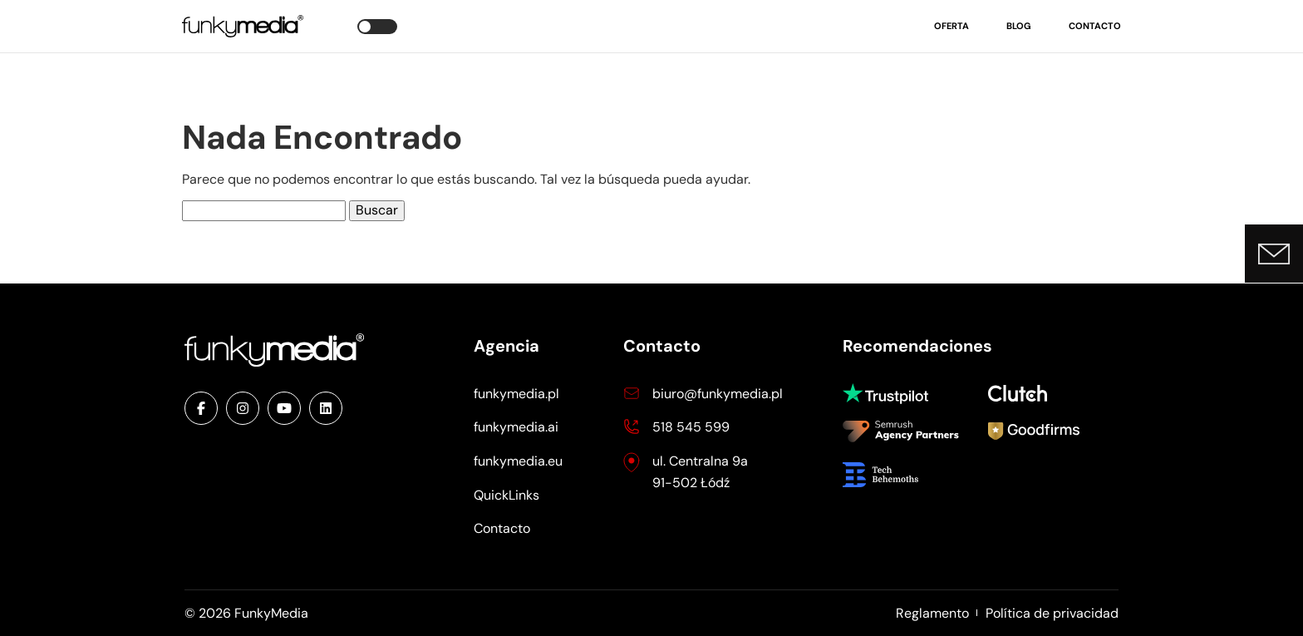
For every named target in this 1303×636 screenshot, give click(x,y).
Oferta (951, 26)
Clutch (1021, 393)
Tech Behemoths (892, 474)
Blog (1018, 26)
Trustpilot (892, 393)
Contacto (1095, 26)
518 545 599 (691, 427)
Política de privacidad (1052, 613)
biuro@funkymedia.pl (717, 393)
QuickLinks (506, 495)
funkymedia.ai (516, 427)
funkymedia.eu (518, 461)
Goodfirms (1033, 433)
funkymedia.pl (516, 393)
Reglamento (932, 613)
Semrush (901, 433)
